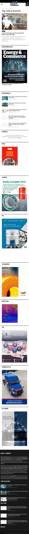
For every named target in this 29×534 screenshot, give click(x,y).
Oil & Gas (3, 31)
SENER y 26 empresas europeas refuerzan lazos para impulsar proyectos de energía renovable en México (17, 508)
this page (19, 137)
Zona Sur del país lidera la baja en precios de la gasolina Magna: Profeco (18, 110)
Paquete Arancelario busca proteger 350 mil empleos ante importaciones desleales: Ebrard (18, 124)
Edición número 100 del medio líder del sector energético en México (12, 84)
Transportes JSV (6, 367)
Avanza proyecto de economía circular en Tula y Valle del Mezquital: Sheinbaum (17, 514)
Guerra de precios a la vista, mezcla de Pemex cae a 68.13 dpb (13, 34)
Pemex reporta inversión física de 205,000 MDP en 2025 (17, 103)
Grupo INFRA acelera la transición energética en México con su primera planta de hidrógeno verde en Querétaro (17, 522)
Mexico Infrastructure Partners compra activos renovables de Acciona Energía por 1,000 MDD (17, 117)
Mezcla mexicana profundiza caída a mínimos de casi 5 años (18, 97)
